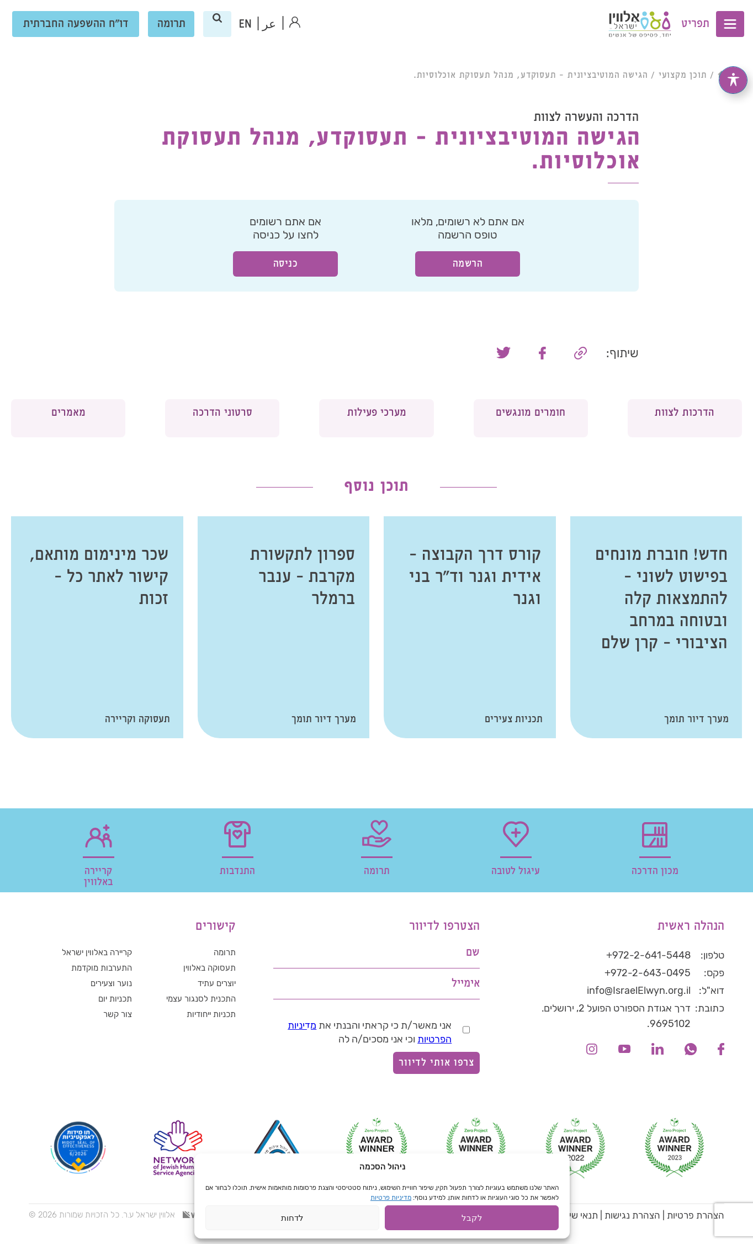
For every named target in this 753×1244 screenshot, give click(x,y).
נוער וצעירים (107, 1007)
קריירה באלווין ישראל (90, 971)
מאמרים (68, 419)
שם (473, 970)
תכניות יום (112, 1024)
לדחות (292, 1221)
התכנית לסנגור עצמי (195, 1024)
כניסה (285, 263)
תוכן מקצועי (683, 75)
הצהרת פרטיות (695, 1232)
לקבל (472, 1221)
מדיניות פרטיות (390, 1201)
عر (270, 33)
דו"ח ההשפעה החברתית (76, 33)
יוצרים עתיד (213, 1007)
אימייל (466, 1001)
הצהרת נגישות (632, 1232)
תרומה (172, 33)
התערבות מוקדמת (96, 989)
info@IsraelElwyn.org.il (639, 1008)
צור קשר (115, 1042)
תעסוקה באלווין (206, 989)
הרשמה (468, 263)
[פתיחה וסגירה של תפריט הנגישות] (733, 79)
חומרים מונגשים (531, 426)
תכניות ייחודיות (206, 1042)
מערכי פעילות (377, 426)
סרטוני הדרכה (222, 426)
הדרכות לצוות (685, 426)
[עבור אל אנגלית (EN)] (246, 33)
